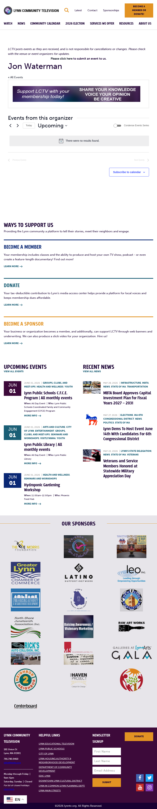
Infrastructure (131, 383)
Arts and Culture (54, 427)
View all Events (14, 371)
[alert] (79, 141)
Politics (108, 422)
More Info (32, 416)
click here (9, 789)
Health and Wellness (50, 386)
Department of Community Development (55, 769)
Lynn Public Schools (52, 748)
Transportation (137, 386)
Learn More (13, 266)
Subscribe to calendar (127, 172)
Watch (8, 24)
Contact (92, 10)
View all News (92, 371)
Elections (126, 415)
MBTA (145, 383)
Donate (139, 736)
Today (29, 125)
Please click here (62, 58)
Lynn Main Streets (50, 790)
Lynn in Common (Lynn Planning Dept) (62, 785)
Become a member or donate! (139, 10)
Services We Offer (102, 24)
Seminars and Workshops (40, 478)
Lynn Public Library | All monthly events (43, 447)
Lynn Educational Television (56, 743)
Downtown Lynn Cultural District (60, 780)
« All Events (15, 77)
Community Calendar (45, 24)
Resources (126, 24)
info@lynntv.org (12, 762)
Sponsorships (111, 10)
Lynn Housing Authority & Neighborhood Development (57, 760)
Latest (78, 10)
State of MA (118, 386)
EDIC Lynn (44, 776)
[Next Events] (17, 125)
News (21, 24)
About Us (145, 24)
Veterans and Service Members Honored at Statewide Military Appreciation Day (120, 468)
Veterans (133, 454)
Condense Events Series (136, 125)
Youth (69, 386)
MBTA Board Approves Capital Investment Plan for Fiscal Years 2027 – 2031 (127, 398)
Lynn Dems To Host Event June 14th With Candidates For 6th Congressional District (128, 434)
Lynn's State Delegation (136, 451)
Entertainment (44, 431)
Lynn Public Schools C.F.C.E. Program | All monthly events (48, 396)
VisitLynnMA (48, 438)
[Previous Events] (10, 125)
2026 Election (75, 24)
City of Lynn (46, 753)
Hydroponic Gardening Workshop (42, 487)
